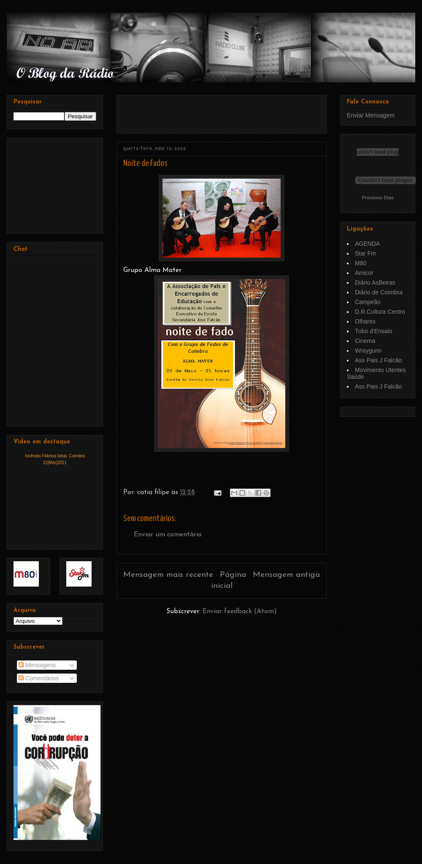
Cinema (365, 340)
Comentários (39, 678)
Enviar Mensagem (371, 115)
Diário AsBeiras (375, 282)
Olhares (365, 321)
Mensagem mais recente (168, 575)
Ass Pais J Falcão (378, 360)
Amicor (364, 272)
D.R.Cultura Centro (380, 311)
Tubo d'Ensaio (373, 331)
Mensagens (37, 665)
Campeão (368, 302)
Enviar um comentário (168, 534)
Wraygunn (368, 350)
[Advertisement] (222, 111)
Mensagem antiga (286, 575)
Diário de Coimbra (379, 292)
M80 (360, 263)
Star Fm (365, 253)
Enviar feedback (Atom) (240, 611)
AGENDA (367, 243)
